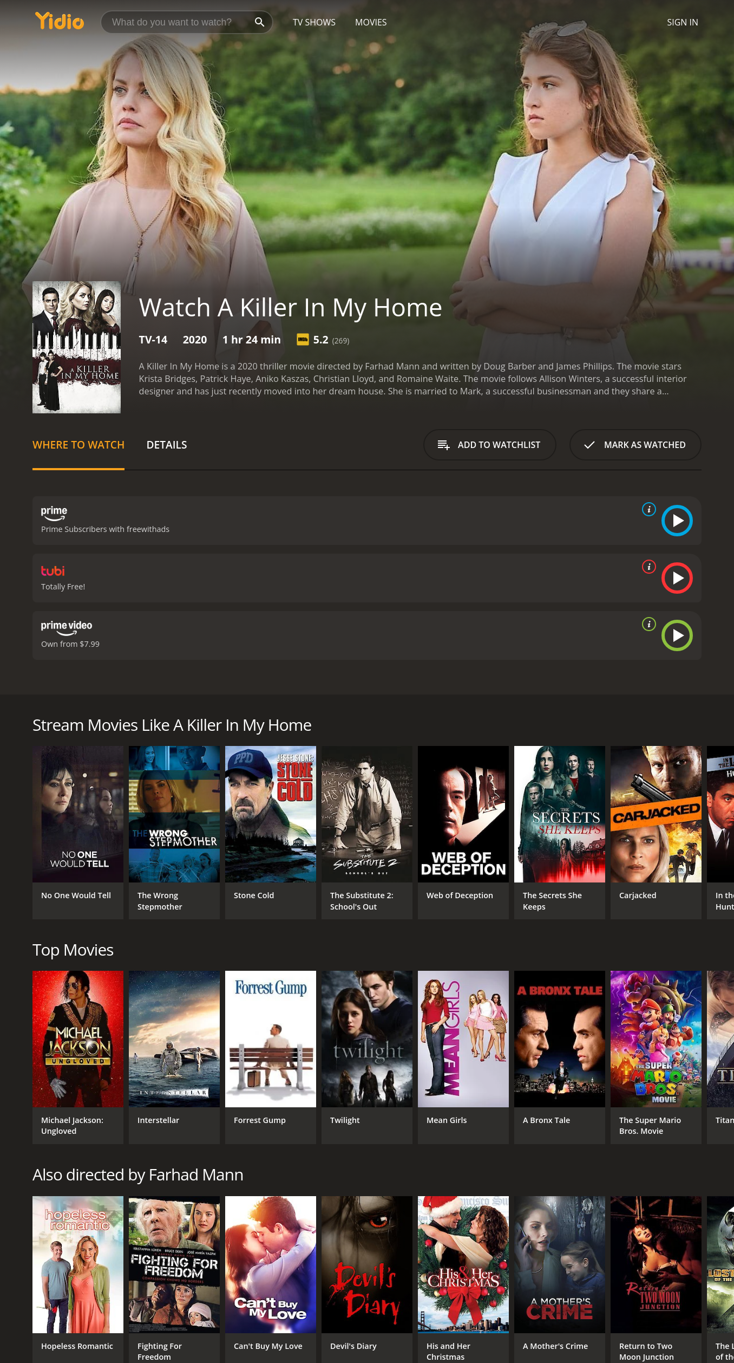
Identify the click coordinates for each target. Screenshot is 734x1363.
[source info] (647, 509)
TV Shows (314, 22)
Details (166, 444)
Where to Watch (78, 444)
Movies (371, 22)
